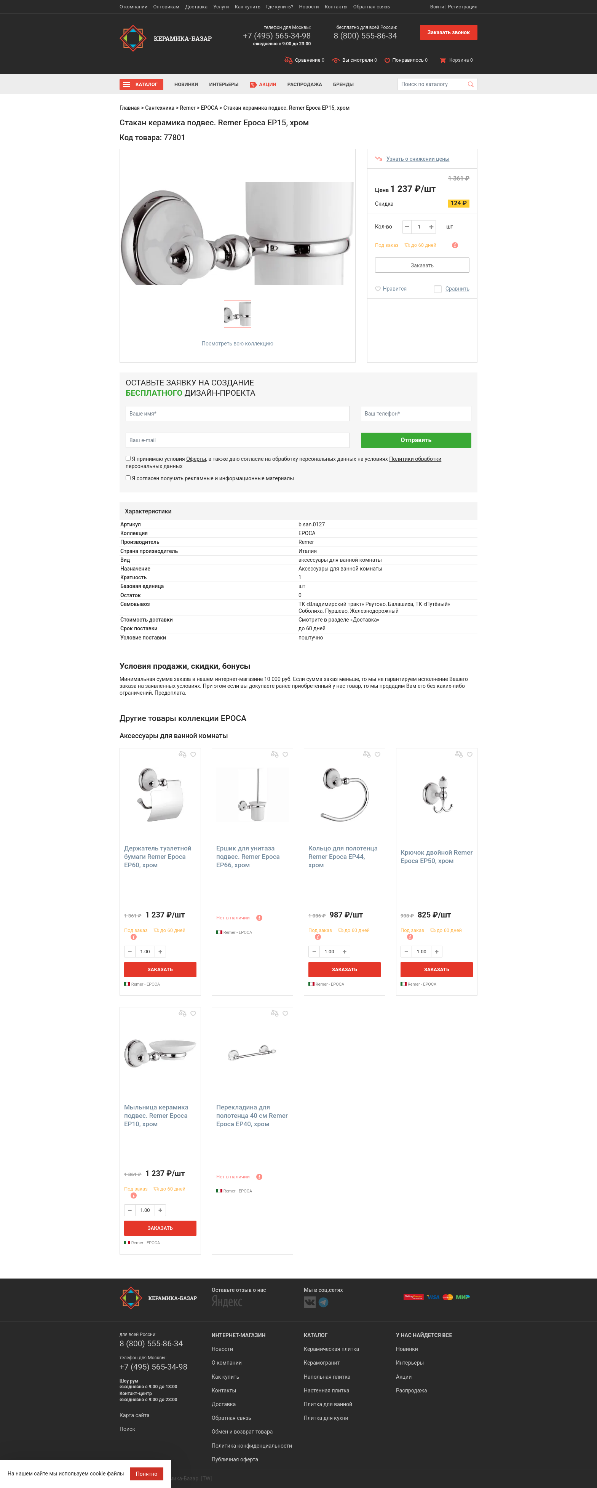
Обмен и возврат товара (242, 1432)
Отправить (416, 440)
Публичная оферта (235, 1459)
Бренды (343, 84)
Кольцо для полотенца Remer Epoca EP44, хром (343, 856)
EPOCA (209, 108)
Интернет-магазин (238, 1335)
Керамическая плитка (331, 1349)
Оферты (196, 459)
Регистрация (462, 7)
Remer (187, 108)
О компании (133, 7)
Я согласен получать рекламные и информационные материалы (213, 478)
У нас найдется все (424, 1335)
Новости (309, 7)
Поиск (127, 1429)
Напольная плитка (327, 1377)
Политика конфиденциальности (252, 1446)
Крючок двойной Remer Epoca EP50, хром (436, 857)
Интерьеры (223, 84)
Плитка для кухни (326, 1418)
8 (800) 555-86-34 (365, 35)
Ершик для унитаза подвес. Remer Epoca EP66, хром (248, 856)
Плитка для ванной (328, 1404)
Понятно (147, 1474)
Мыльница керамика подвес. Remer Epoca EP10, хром (156, 1115)
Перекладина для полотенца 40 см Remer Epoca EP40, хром (252, 1115)
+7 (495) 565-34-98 (277, 35)
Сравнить (457, 289)
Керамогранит (322, 1363)
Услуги (221, 7)
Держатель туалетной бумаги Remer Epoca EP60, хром (158, 856)
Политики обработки (415, 459)
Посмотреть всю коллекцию (237, 343)
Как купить (247, 7)
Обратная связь (371, 7)
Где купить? (279, 7)
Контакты (336, 7)
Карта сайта (135, 1415)
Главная (130, 108)
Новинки (186, 84)
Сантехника (159, 108)
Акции (267, 84)
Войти (437, 7)
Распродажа (304, 84)
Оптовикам (166, 7)
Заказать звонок (449, 32)
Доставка (196, 7)
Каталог (147, 84)
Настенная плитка (327, 1390)
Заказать (422, 265)
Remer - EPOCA (142, 984)
